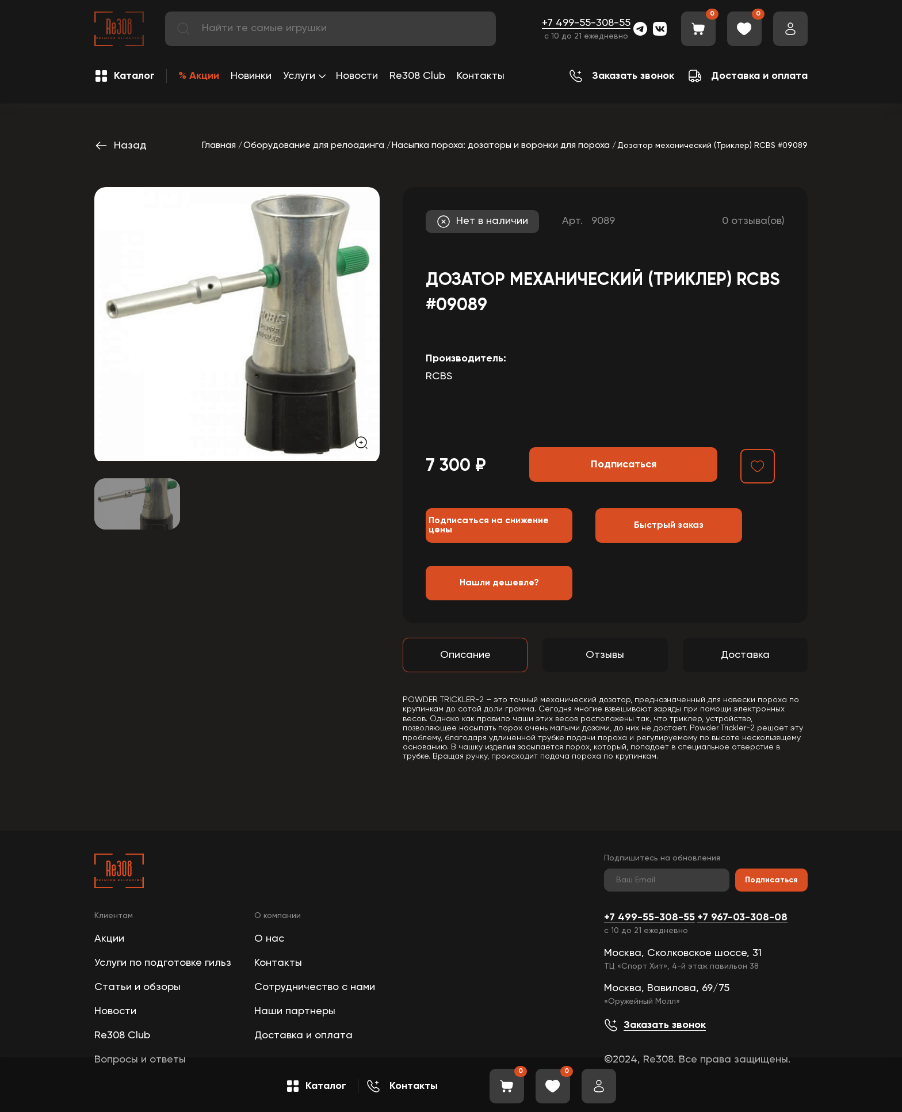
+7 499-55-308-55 (586, 23)
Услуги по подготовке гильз (162, 963)
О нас (269, 939)
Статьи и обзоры (137, 987)
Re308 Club (417, 76)
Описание (465, 655)
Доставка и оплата (303, 1035)
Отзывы (605, 655)
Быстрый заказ (669, 525)
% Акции (198, 76)
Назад (120, 146)
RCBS (439, 376)
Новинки (251, 76)
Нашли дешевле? (499, 583)
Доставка (745, 655)
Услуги (299, 76)
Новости (357, 76)
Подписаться (771, 880)
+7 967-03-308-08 (742, 917)
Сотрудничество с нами (314, 987)
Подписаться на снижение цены (489, 525)
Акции (109, 939)
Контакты (480, 76)
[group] (237, 324)
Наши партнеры (294, 1011)
